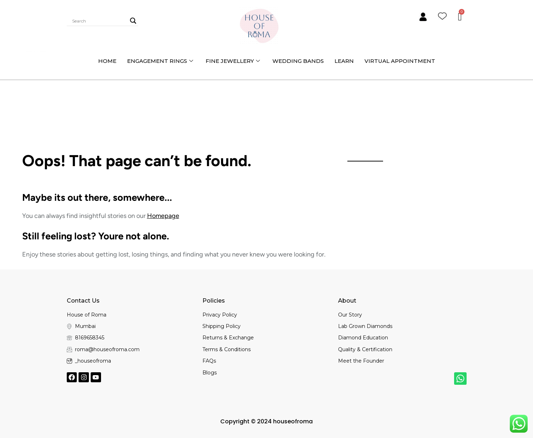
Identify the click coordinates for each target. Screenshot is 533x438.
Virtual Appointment (399, 61)
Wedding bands (298, 61)
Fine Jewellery (234, 61)
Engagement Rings (161, 61)
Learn (344, 61)
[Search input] (99, 21)
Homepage (163, 216)
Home (107, 61)
